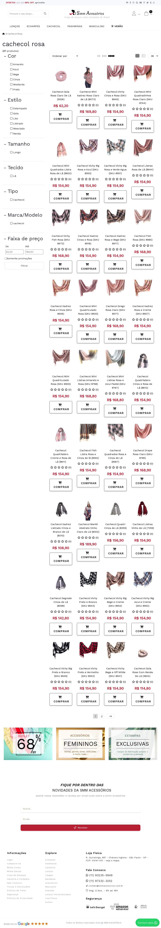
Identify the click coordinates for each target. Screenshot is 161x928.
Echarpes (33, 26)
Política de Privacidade (20, 898)
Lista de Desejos (16, 875)
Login (10, 860)
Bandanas (50, 879)
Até (27, 246)
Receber (81, 827)
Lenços (15, 26)
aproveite (39, 2)
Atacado (49, 890)
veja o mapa (112, 860)
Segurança (12, 894)
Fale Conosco (14, 883)
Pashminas (74, 26)
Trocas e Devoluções (18, 887)
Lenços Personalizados (58, 894)
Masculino (96, 26)
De (7, 246)
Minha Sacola (14, 871)
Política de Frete (16, 890)
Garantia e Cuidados (18, 879)
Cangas (49, 875)
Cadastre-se (14, 864)
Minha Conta (14, 867)
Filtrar (24, 265)
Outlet (49, 902)
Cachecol (54, 26)
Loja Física (51, 898)
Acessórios (51, 883)
